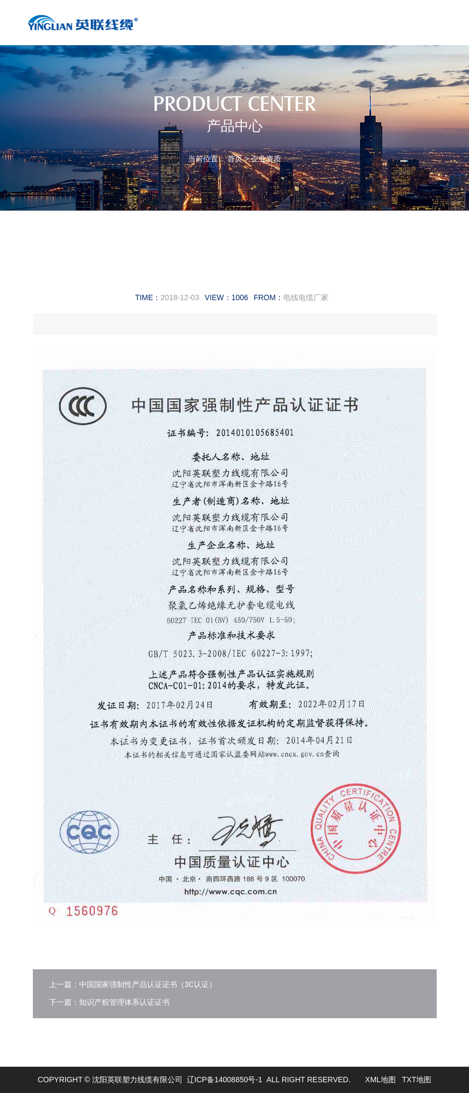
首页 (234, 158)
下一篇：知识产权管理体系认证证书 (109, 1002)
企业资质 (266, 158)
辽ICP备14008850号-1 (224, 1079)
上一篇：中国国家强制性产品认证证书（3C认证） (133, 984)
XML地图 (380, 1079)
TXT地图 (416, 1079)
